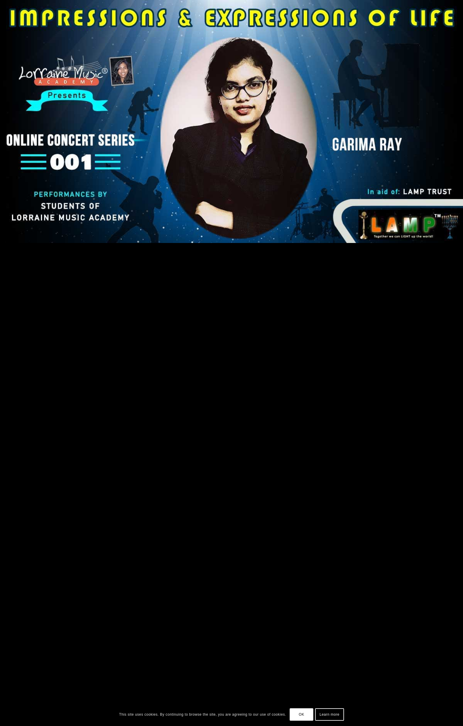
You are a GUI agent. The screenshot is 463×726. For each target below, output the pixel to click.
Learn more (329, 714)
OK (301, 714)
